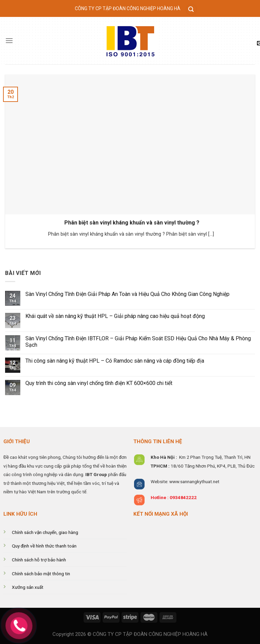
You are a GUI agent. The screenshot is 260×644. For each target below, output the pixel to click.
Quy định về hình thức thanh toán (44, 546)
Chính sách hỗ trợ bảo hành (39, 559)
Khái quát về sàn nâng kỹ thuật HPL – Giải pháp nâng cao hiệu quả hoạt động (115, 316)
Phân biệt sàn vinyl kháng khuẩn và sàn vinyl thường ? (131, 222)
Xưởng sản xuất (27, 587)
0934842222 (183, 497)
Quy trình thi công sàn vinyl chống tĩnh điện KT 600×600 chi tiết (99, 383)
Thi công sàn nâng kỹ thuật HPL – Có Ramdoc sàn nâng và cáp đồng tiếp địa (114, 361)
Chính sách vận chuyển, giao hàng (45, 532)
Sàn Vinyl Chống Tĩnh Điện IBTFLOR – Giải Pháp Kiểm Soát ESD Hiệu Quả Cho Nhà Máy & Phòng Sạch (138, 341)
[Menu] (9, 40)
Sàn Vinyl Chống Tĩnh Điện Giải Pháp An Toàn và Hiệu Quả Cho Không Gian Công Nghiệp (127, 294)
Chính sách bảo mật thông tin (41, 573)
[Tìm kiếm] (191, 9)
